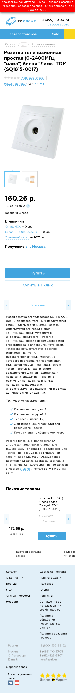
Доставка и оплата (53, 571)
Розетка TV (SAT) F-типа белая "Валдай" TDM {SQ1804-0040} (51, 504)
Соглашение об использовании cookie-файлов (50, 605)
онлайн (25, 468)
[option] (37, 131)
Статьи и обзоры (18, 595)
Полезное (46, 583)
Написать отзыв (32, 77)
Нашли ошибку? (15, 83)
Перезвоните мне (58, 24)
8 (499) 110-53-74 (55, 20)
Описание (37, 305)
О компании (14, 577)
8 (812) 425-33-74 (51, 655)
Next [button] (68, 305)
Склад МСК (13, 226)
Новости (12, 601)
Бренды (11, 583)
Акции (44, 589)
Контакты (46, 595)
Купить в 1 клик (37, 285)
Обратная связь (17, 667)
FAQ (9, 589)
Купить (38, 273)
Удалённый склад (17, 237)
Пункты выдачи (50, 577)
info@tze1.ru (48, 659)
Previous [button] (6, 305)
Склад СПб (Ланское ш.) (22, 232)
